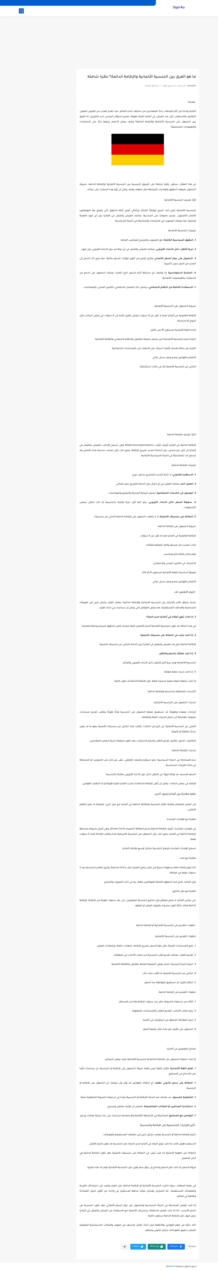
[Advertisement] (109, 42)
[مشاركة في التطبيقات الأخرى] (125, 1247)
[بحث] (21, 10)
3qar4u (179, 8)
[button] (176, 1247)
